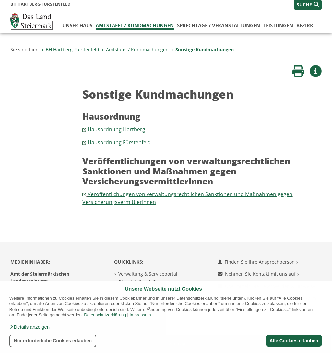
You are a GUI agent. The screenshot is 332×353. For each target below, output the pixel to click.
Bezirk (304, 25)
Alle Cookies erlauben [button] (293, 340)
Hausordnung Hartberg (116, 129)
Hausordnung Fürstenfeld (119, 142)
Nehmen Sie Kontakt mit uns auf (258, 274)
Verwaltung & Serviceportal (147, 274)
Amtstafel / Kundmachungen (135, 25)
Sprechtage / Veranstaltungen (218, 25)
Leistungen (278, 25)
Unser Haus (77, 25)
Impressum (140, 314)
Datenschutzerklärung (105, 314)
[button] (29, 327)
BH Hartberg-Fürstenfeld (70, 49)
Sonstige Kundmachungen (202, 49)
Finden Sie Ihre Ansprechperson (258, 262)
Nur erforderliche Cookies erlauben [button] (53, 340)
